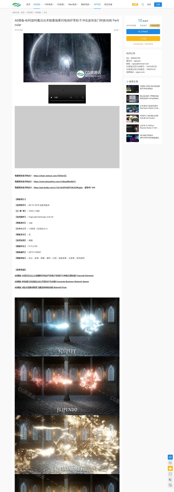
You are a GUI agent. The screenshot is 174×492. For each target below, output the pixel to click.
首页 (28, 4)
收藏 (143, 38)
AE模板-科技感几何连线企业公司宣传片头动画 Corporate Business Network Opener (52, 281)
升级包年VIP (155, 25)
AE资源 (37, 4)
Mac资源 (72, 4)
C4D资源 (48, 4)
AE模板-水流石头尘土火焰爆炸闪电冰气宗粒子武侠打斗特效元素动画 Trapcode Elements (54, 275)
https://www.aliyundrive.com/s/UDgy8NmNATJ (55, 181)
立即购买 (143, 32)
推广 (117, 30)
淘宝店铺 (108, 4)
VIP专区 (97, 4)
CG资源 (60, 4)
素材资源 (85, 4)
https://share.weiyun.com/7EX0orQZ (50, 176)
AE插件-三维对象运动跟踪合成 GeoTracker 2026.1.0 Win (149, 118)
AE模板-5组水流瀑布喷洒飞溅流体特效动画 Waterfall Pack (41, 287)
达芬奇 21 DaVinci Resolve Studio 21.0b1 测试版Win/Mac (150, 128)
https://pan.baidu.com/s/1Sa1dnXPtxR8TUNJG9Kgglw (58, 187)
